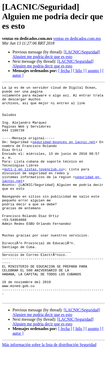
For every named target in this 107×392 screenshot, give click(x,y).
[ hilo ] (79, 70)
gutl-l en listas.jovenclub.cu (33, 186)
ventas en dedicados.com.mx (77, 38)
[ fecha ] (65, 70)
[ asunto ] (93, 70)
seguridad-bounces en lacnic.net (63, 153)
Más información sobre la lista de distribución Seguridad (49, 387)
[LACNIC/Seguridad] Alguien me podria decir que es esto (56, 54)
